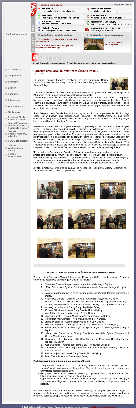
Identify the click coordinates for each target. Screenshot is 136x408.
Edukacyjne (14, 100)
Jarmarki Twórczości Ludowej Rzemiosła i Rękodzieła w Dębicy (18, 125)
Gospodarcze (14, 75)
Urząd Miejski (14, 69)
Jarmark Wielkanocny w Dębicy (15, 148)
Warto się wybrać (16, 106)
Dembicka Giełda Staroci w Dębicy (16, 118)
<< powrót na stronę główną (50, 5)
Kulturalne (13, 94)
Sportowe (13, 88)
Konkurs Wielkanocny (14, 155)
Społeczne (13, 82)
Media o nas (14, 112)
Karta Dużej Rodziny (18, 141)
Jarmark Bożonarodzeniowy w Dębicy (17, 133)
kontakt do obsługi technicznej (102, 407)
